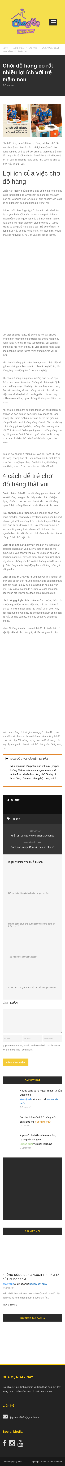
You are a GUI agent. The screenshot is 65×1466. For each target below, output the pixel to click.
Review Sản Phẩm (38, 1284)
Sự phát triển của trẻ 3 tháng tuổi (37, 1117)
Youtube (47, 1144)
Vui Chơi (37, 1144)
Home (5, 48)
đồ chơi (16, 819)
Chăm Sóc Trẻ (39, 1100)
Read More (11, 1305)
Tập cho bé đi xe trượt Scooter (22, 957)
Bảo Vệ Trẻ (25, 1100)
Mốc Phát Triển (43, 1122)
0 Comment (8, 85)
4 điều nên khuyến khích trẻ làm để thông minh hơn (32, 987)
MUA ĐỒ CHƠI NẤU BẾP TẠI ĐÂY (29, 758)
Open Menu (53, 22)
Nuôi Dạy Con (18, 48)
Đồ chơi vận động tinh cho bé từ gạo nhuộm (28, 893)
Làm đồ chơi (26, 1144)
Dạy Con (33, 48)
